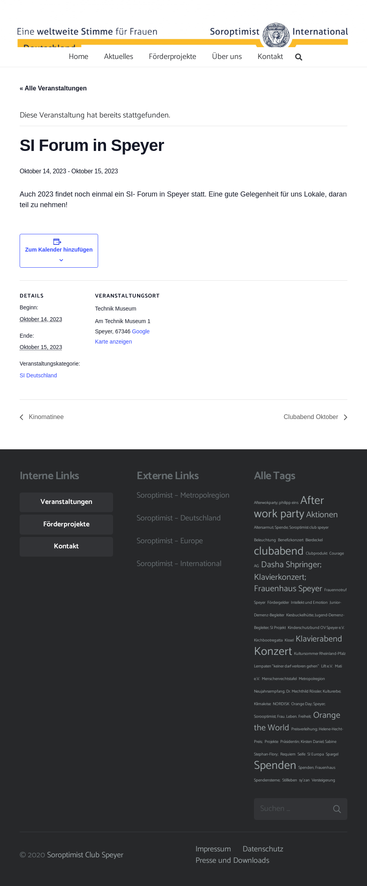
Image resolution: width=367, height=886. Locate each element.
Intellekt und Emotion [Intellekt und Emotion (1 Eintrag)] (309, 602)
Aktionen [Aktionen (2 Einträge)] (322, 515)
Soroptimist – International (179, 563)
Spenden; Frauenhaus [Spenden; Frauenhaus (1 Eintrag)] (316, 767)
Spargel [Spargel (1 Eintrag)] (332, 754)
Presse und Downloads (232, 860)
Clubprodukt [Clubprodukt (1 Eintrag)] (316, 553)
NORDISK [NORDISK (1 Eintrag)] (281, 704)
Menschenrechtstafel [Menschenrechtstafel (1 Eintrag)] (279, 678)
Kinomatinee (45, 417)
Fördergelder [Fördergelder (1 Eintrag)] (278, 602)
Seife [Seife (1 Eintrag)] (301, 754)
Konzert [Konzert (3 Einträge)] (273, 651)
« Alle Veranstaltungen (53, 88)
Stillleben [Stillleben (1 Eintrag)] (289, 780)
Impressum (213, 849)
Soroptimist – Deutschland (179, 518)
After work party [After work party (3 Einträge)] (289, 507)
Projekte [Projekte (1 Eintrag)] (271, 741)
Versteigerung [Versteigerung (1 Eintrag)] (323, 780)
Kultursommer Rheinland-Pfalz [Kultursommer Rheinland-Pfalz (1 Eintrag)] (320, 653)
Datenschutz (263, 849)
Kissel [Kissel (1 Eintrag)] (289, 640)
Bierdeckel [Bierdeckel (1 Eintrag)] (314, 540)
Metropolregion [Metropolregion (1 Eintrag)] (312, 678)
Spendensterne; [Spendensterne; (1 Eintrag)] (267, 780)
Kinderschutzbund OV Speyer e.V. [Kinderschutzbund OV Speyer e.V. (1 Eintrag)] (316, 627)
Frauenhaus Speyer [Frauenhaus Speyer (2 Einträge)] (288, 589)
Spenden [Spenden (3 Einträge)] (275, 765)
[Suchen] (299, 57)
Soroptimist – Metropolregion (183, 495)
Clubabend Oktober (312, 417)
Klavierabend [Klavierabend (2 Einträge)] (319, 639)
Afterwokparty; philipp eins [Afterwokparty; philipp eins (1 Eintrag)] (276, 502)
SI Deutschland (38, 375)
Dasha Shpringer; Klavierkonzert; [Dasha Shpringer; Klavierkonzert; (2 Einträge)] (287, 571)
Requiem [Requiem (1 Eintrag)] (288, 754)
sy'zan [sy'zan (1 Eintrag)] (304, 780)
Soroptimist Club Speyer (85, 855)
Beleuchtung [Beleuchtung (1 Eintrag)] (265, 540)
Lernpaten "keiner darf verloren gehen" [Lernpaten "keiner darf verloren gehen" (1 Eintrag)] (286, 666)
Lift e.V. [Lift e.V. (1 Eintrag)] (327, 666)
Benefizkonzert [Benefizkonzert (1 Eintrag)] (290, 540)
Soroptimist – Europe (170, 541)
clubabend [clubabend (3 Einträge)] (279, 551)
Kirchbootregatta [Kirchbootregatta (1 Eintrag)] (268, 640)
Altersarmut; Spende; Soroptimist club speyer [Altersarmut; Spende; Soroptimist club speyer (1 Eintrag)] (291, 527)
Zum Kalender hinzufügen (59, 249)
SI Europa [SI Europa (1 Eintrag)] (315, 754)
